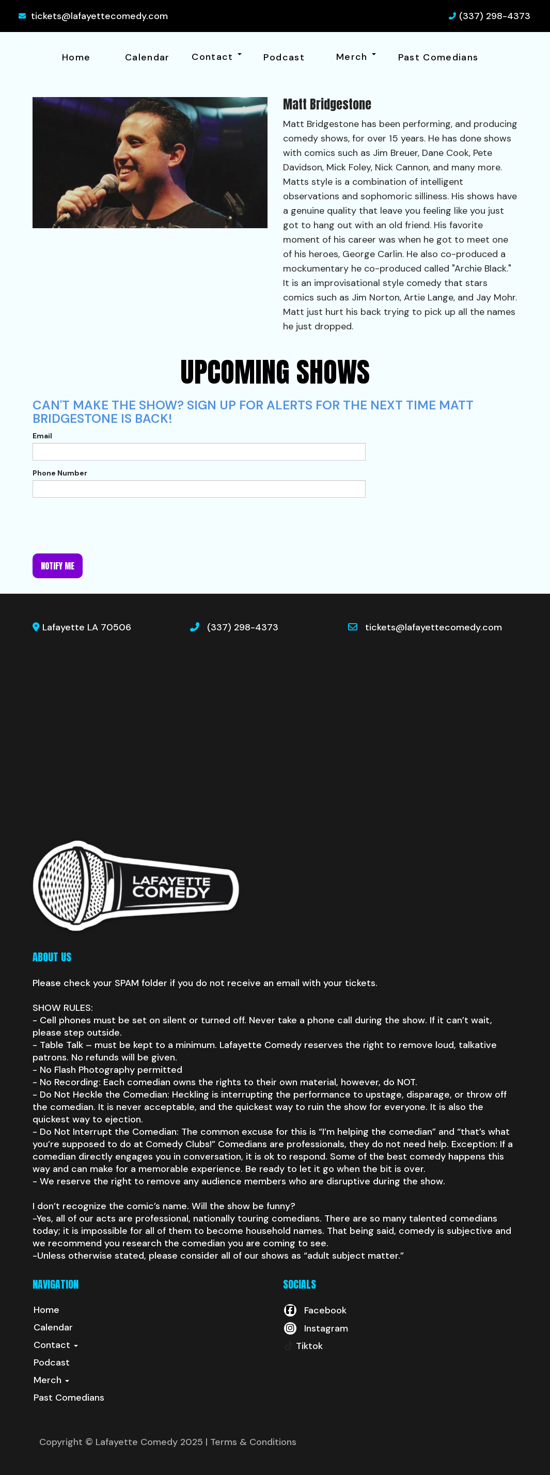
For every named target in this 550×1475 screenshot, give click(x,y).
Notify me (57, 566)
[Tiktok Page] (303, 1346)
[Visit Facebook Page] (315, 1310)
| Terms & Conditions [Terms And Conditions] (251, 1442)
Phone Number (60, 473)
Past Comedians (438, 57)
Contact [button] (217, 57)
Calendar (147, 57)
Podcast (284, 57)
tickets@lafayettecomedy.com (99, 16)
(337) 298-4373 (494, 16)
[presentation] (111, 525)
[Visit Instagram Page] (315, 1328)
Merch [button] (356, 57)
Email (42, 435)
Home (76, 57)
